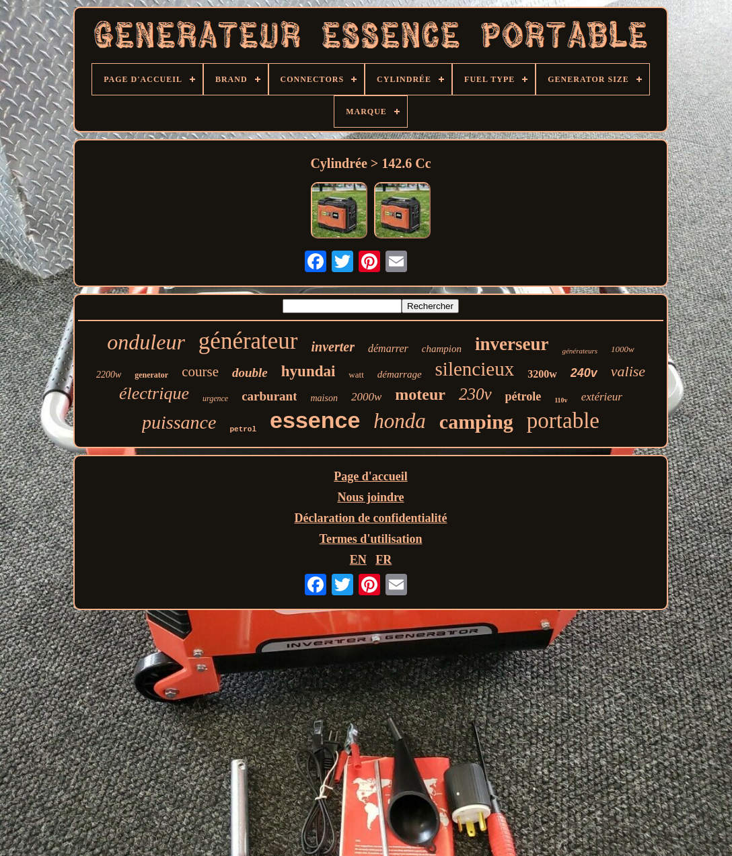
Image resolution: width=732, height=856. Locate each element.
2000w (366, 396)
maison (323, 398)
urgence (215, 398)
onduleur (146, 342)
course (200, 371)
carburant (269, 396)
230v (475, 394)
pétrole (523, 396)
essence (315, 420)
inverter (333, 346)
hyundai (308, 371)
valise (628, 371)
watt (356, 375)
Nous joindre (370, 497)
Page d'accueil (370, 476)
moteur (420, 394)
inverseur (511, 344)
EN (358, 559)
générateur (248, 341)
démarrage (399, 374)
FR (383, 559)
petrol (242, 429)
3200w (542, 374)
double (250, 373)
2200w (108, 375)
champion (442, 348)
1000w (622, 349)
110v (560, 400)
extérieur (601, 396)
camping (476, 422)
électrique (154, 393)
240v (584, 373)
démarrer (388, 348)
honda (399, 421)
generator (151, 375)
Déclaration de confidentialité (371, 518)
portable (563, 421)
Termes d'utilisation (371, 539)
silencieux (475, 369)
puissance (179, 422)
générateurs (579, 351)
